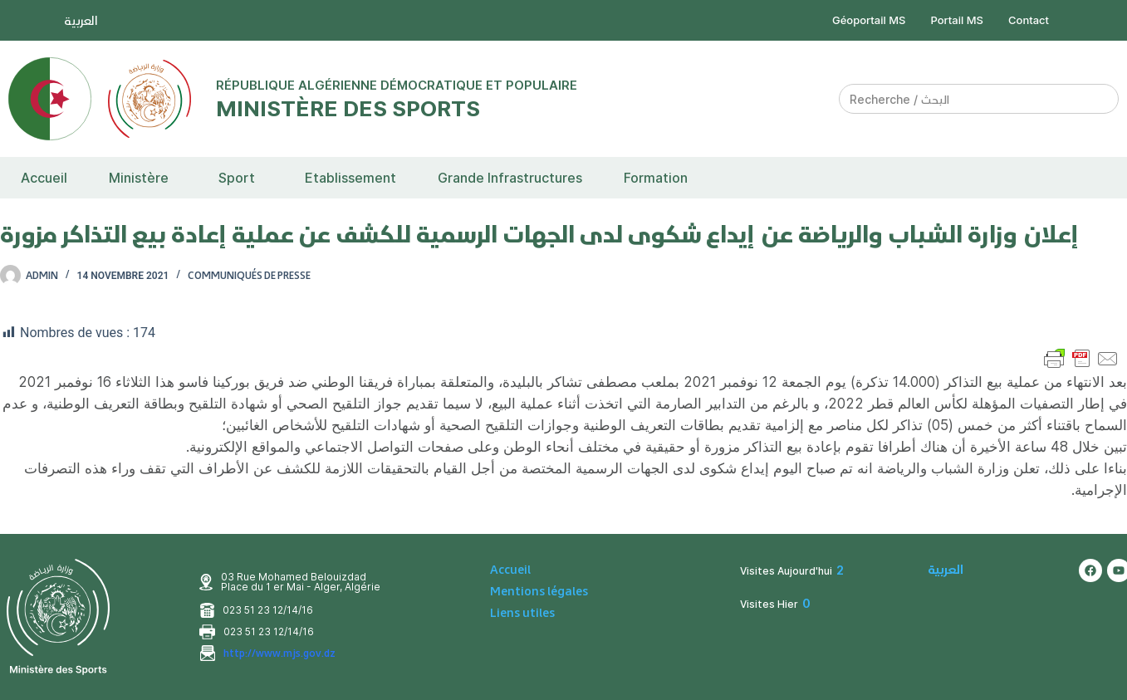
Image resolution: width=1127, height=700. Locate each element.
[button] (143, 177)
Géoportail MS (869, 20)
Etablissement (350, 177)
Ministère (139, 177)
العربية (81, 20)
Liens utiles (522, 613)
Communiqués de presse (249, 275)
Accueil (44, 177)
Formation (656, 177)
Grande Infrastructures (510, 177)
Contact (1028, 20)
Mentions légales (539, 591)
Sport (236, 177)
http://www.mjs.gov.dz (279, 653)
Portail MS (957, 20)
